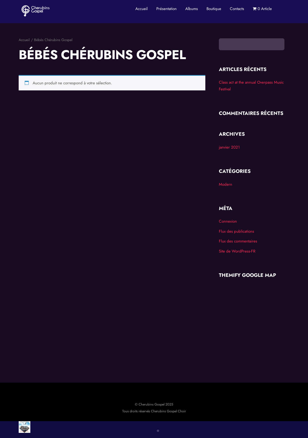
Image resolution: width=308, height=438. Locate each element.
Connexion (228, 221)
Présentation (166, 8)
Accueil (141, 8)
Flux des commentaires (238, 241)
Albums (191, 8)
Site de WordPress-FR (237, 251)
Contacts (237, 8)
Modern (225, 184)
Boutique (213, 8)
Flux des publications (236, 231)
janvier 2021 (229, 147)
